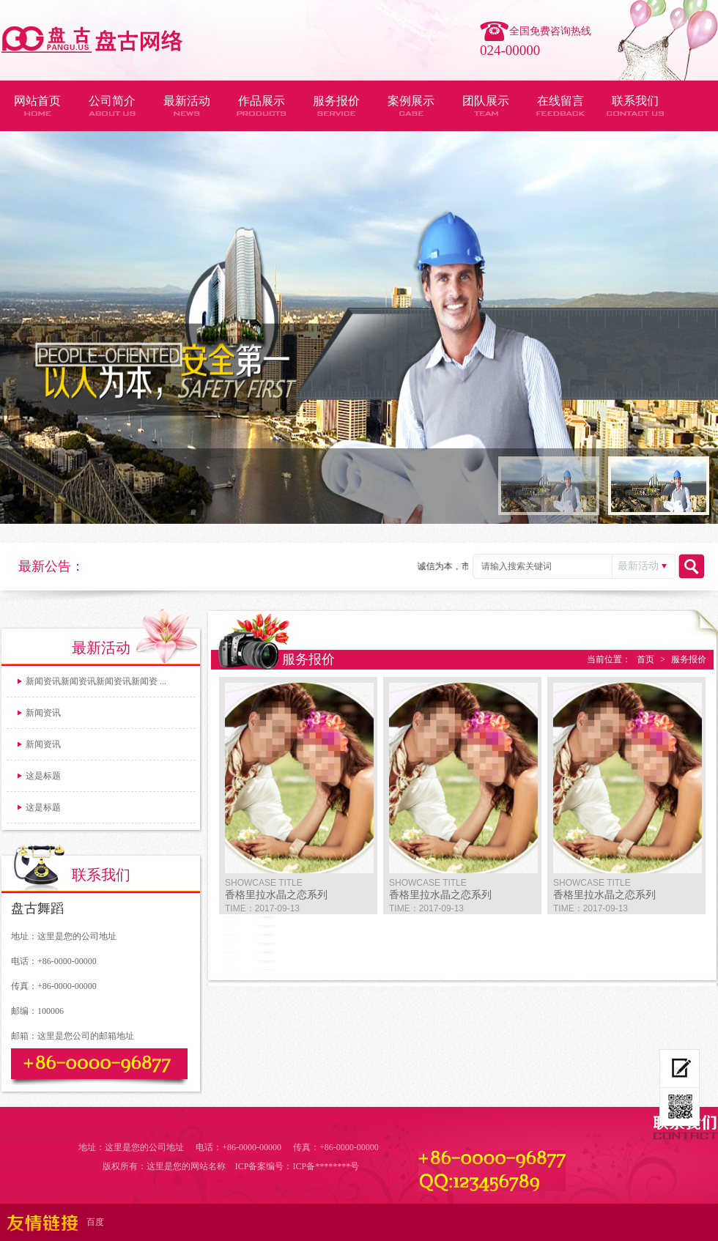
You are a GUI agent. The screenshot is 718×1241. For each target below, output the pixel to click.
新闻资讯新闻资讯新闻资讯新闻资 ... (96, 681)
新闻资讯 (43, 713)
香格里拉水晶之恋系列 (276, 894)
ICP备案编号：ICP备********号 (297, 1166)
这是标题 (43, 776)
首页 (645, 659)
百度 (95, 1222)
